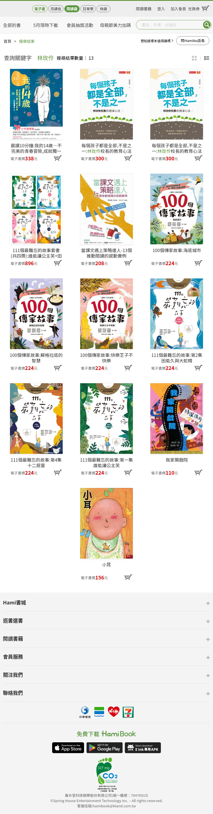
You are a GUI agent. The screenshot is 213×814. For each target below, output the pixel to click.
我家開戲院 (177, 460)
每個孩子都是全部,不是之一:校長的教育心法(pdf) (106, 148)
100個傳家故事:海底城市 (177, 250)
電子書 (39, 8)
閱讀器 (72, 8)
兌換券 (194, 8)
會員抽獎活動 (80, 25)
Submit (206, 24)
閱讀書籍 (143, 8)
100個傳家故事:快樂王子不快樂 (106, 357)
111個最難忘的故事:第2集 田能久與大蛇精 (176, 357)
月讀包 (55, 8)
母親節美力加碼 (115, 25)
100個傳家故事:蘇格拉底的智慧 (36, 357)
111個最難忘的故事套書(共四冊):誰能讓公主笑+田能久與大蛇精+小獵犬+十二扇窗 (36, 252)
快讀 (103, 8)
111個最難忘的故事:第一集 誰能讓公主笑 (106, 462)
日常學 (88, 8)
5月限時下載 (45, 25)
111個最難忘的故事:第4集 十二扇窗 (36, 462)
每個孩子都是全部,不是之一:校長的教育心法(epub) (177, 148)
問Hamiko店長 (193, 40)
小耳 (106, 565)
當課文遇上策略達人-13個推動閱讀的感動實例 (106, 252)
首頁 (7, 41)
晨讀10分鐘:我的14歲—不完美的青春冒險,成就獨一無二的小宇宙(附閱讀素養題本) (36, 148)
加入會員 (178, 8)
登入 (161, 8)
